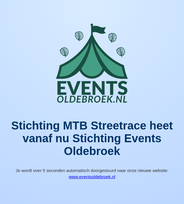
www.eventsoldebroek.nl (92, 176)
